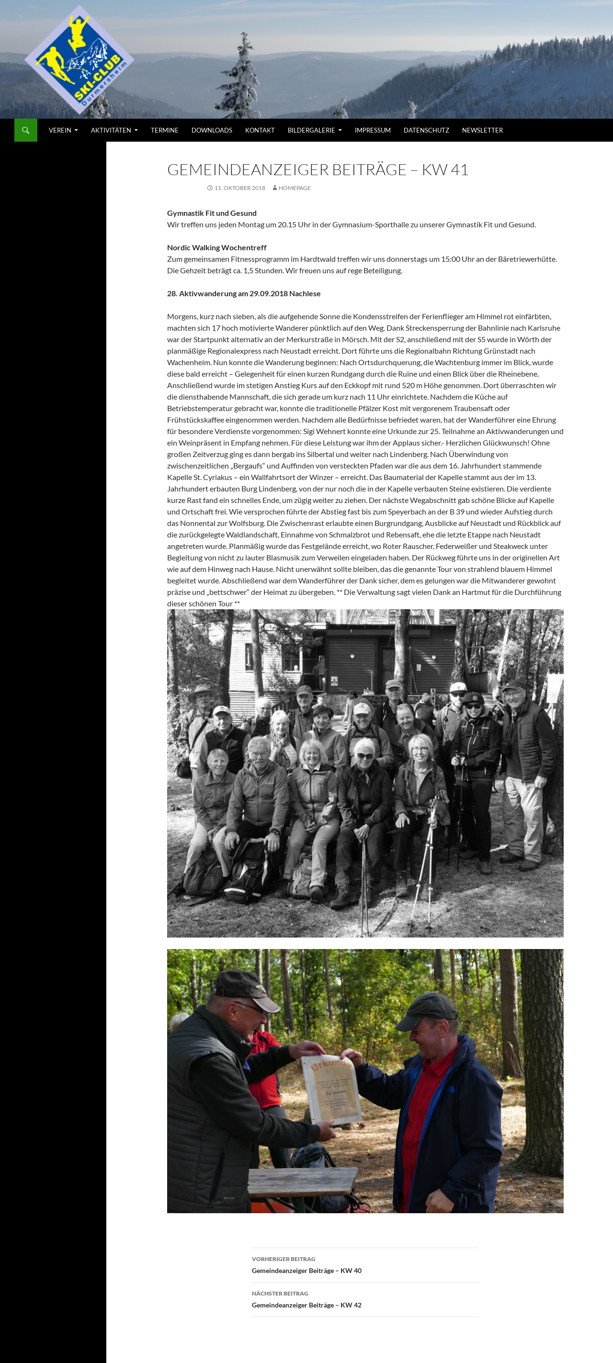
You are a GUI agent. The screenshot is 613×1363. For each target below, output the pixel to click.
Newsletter (482, 130)
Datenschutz (426, 130)
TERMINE (165, 130)
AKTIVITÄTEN (111, 130)
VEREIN (60, 130)
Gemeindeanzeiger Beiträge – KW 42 (365, 1298)
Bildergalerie (311, 130)
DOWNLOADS (212, 130)
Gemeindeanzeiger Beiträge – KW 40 (365, 1263)
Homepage (295, 187)
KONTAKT (260, 130)
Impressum (373, 130)
